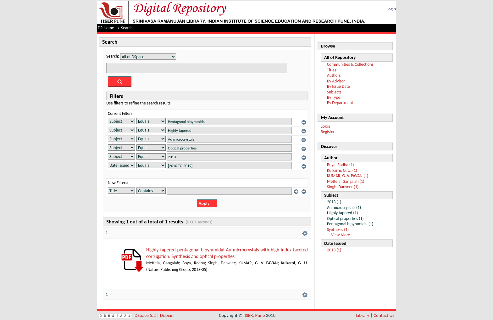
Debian (167, 315)
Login (391, 9)
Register (328, 131)
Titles (331, 70)
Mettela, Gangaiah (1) (345, 181)
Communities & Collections (350, 64)
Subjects (334, 92)
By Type (333, 97)
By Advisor (336, 81)
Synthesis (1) (338, 229)
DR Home (106, 28)
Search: (112, 56)
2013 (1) (334, 250)
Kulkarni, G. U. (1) (342, 170)
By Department (340, 102)
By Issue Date (338, 86)
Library (362, 315)
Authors (334, 75)
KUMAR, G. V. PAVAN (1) (347, 175)
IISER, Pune (254, 315)
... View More (338, 235)
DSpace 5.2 (146, 315)
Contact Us (384, 315)
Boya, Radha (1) (340, 164)
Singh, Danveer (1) (342, 186)
